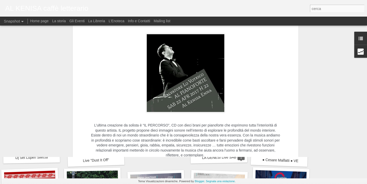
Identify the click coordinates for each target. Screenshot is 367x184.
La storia (59, 21)
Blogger (199, 181)
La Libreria (96, 21)
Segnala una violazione (220, 181)
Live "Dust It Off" (96, 160)
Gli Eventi (77, 21)
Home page (39, 21)
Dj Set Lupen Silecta (31, 157)
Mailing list (162, 21)
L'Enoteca (116, 21)
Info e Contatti (139, 21)
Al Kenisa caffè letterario (207, 64)
